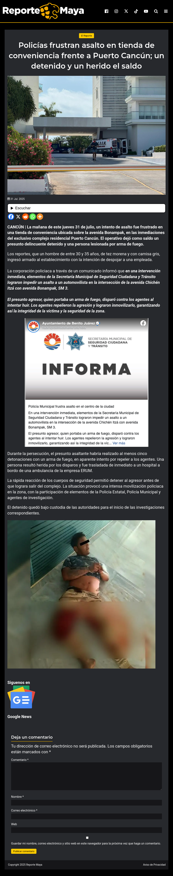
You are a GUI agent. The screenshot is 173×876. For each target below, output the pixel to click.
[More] (40, 216)
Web (14, 826)
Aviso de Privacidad (154, 866)
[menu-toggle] (165, 11)
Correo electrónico (24, 812)
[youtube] (146, 11)
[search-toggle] (156, 11)
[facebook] (106, 11)
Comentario (19, 760)
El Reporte (86, 35)
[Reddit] (25, 216)
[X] (18, 216)
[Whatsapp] (32, 216)
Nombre (17, 798)
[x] (126, 11)
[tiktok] (136, 11)
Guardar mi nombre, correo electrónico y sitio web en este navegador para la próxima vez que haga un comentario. (86, 845)
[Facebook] (11, 216)
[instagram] (116, 11)
